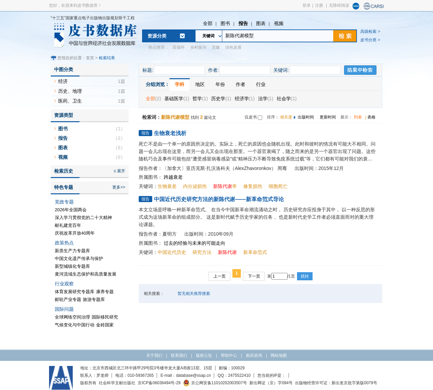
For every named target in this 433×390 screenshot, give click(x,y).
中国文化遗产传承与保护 (79, 258)
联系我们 (179, 355)
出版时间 (306, 117)
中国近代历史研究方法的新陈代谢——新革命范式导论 (219, 199)
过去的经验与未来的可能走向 (194, 243)
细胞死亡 (278, 186)
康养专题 (105, 291)
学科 (179, 84)
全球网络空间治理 (72, 317)
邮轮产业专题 (68, 299)
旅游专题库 (94, 299)
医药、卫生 (70, 101)
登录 (306, 5)
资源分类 (156, 36)
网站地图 (279, 355)
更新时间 (328, 117)
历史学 (221, 98)
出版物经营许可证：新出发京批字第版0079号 (336, 383)
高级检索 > (370, 31)
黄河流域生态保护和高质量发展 (85, 274)
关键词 (208, 36)
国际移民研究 (105, 317)
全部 (207, 23)
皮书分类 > (370, 40)
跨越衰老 (173, 177)
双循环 (179, 47)
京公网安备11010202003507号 (215, 383)
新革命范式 (255, 252)
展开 (121, 171)
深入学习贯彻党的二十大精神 (83, 217)
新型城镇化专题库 (72, 266)
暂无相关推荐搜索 (194, 293)
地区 (200, 84)
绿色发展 (233, 47)
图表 (261, 23)
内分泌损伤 (195, 186)
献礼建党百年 (68, 225)
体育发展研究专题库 (74, 291)
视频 (278, 23)
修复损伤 (252, 186)
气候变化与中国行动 (74, 324)
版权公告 (204, 355)
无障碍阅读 (339, 5)
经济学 (245, 98)
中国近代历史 (172, 252)
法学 (265, 98)
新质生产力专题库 (72, 250)
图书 (225, 23)
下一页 (254, 276)
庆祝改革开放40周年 (75, 233)
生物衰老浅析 (170, 133)
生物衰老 (167, 186)
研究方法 (201, 252)
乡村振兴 (198, 47)
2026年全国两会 (71, 209)
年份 (220, 84)
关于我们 (154, 355)
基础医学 (176, 98)
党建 (216, 47)
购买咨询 (254, 355)
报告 (243, 23)
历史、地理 (70, 91)
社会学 (287, 98)
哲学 (200, 98)
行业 (261, 84)
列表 (358, 117)
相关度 (286, 117)
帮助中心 (229, 355)
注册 (319, 5)
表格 (371, 117)
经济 (63, 81)
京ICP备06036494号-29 (159, 383)
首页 (90, 58)
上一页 (219, 276)
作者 (240, 84)
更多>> (118, 187)
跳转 (305, 276)
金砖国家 (105, 324)
